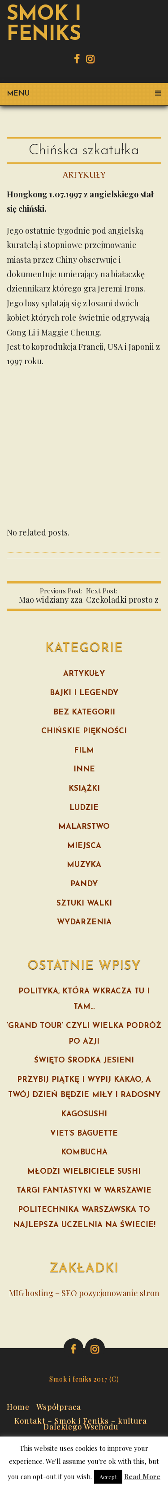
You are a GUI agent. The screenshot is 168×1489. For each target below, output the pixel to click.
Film (84, 750)
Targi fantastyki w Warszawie (84, 1190)
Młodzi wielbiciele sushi (84, 1172)
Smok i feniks (44, 24)
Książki (84, 788)
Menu (84, 93)
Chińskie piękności (84, 731)
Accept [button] (108, 1476)
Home (18, 1406)
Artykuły (84, 175)
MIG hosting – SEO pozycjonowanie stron (84, 1293)
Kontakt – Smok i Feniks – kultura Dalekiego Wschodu (80, 1422)
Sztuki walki (84, 903)
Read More (142, 1476)
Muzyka (84, 865)
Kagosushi (84, 1114)
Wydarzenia (84, 922)
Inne (84, 769)
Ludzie (84, 808)
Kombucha (84, 1152)
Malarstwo (84, 827)
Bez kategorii (84, 712)
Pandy (84, 884)
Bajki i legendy (84, 693)
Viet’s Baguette (84, 1133)
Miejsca (84, 846)
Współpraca (58, 1406)
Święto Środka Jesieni (84, 1060)
